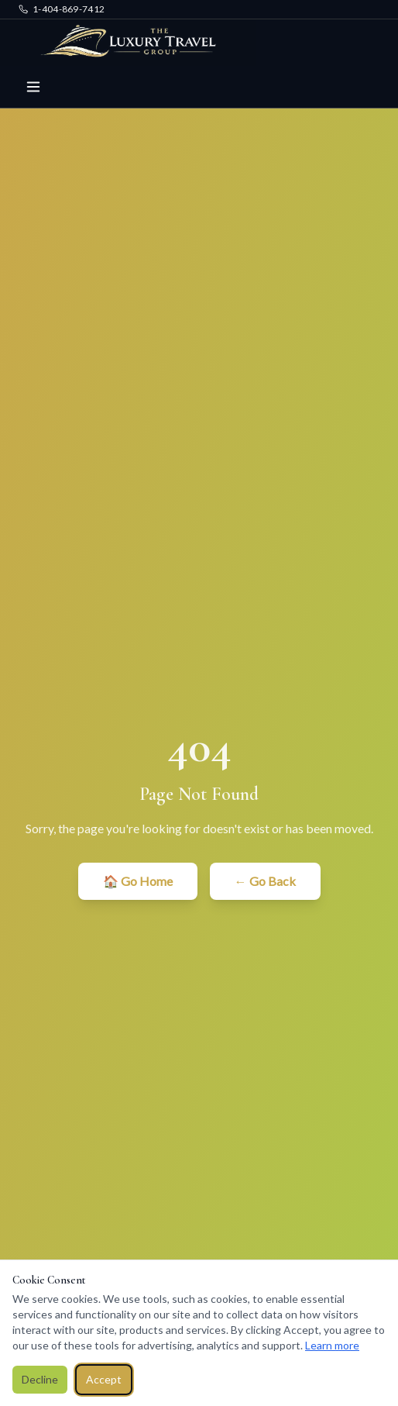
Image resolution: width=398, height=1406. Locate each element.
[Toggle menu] (33, 87)
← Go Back (265, 881)
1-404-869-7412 (62, 9)
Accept (104, 1379)
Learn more (332, 1345)
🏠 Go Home (138, 881)
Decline (40, 1379)
